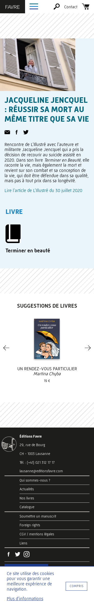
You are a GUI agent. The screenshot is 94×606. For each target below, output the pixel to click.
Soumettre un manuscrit (38, 516)
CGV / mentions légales (37, 534)
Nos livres (27, 498)
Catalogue (27, 507)
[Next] (87, 348)
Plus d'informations (25, 598)
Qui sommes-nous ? (35, 480)
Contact (70, 7)
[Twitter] (18, 554)
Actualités (27, 489)
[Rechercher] (57, 8)
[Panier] (85, 8)
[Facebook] (9, 554)
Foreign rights (30, 525)
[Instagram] (27, 554)
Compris (76, 586)
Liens (23, 543)
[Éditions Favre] (12, 7)
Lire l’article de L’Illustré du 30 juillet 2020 (43, 190)
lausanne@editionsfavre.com (41, 471)
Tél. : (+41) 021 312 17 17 (37, 462)
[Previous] (6, 348)
